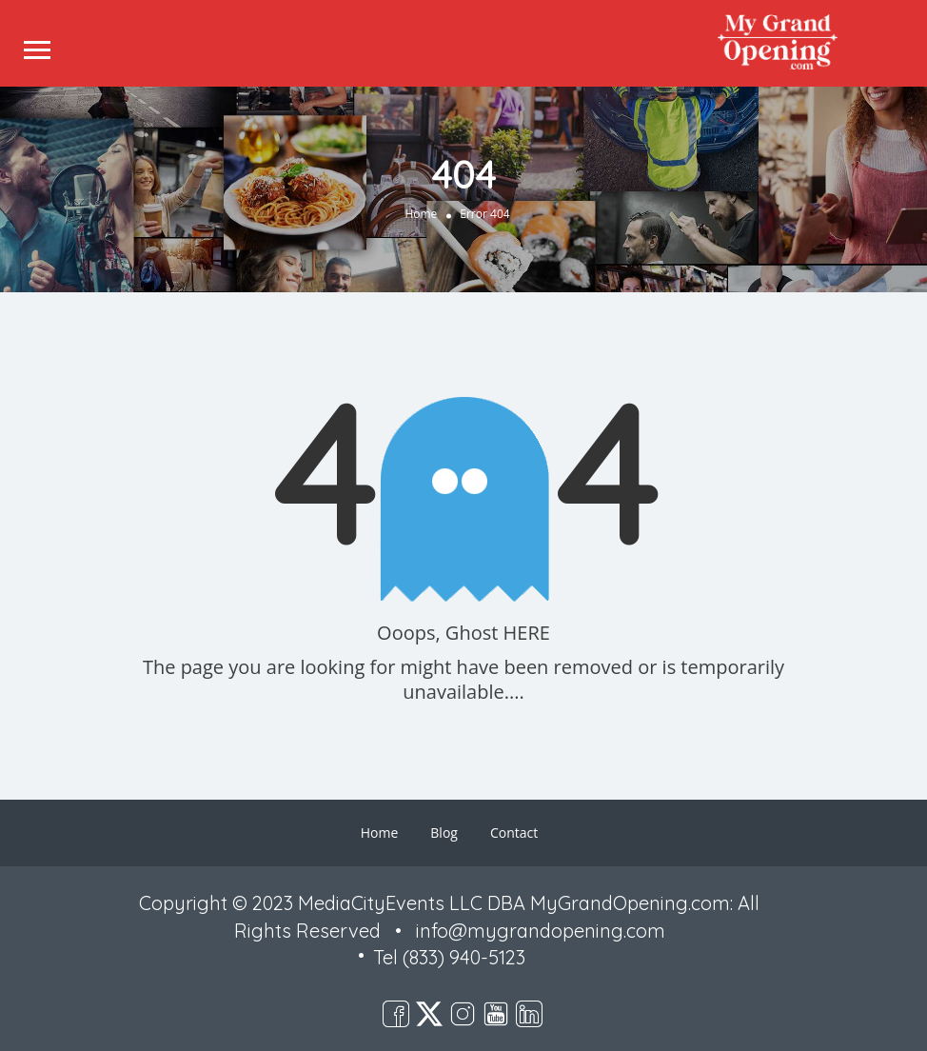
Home (420, 214)
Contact (514, 832)
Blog (444, 832)
